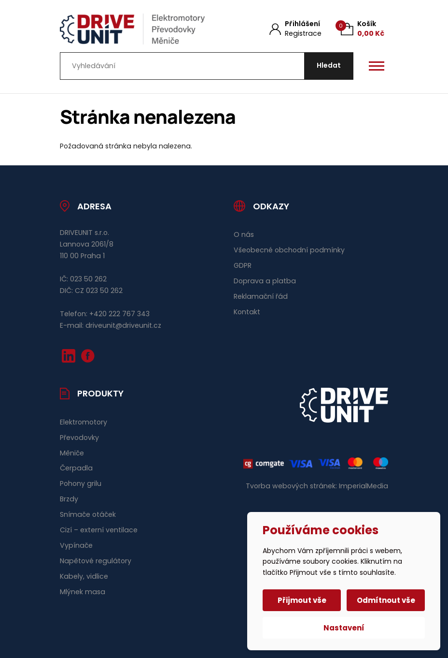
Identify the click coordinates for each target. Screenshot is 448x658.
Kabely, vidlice (84, 576)
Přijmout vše (302, 600)
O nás (244, 234)
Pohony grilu (80, 483)
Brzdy (69, 499)
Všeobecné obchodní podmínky (289, 250)
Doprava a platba (265, 281)
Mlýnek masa (82, 592)
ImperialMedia (363, 486)
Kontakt (247, 312)
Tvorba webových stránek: (291, 486)
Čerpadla (76, 468)
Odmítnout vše (386, 600)
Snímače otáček (88, 514)
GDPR (243, 265)
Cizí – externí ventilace (99, 530)
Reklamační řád (261, 296)
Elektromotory (83, 422)
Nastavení (343, 628)
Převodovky (79, 437)
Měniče (72, 453)
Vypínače (76, 545)
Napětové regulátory (95, 561)
